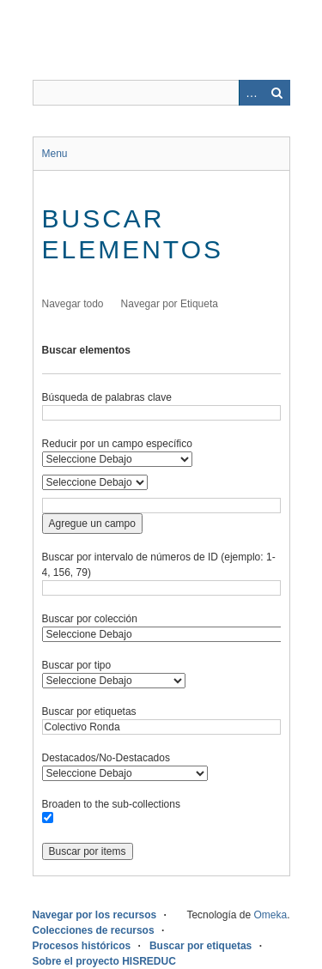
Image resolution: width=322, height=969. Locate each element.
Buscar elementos (86, 350)
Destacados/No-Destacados (106, 758)
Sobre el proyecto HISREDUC (104, 961)
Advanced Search (251, 93)
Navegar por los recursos (95, 915)
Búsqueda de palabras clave (107, 397)
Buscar (277, 93)
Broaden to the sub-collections (111, 804)
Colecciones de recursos (94, 930)
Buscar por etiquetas (89, 712)
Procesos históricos (82, 946)
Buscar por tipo (77, 665)
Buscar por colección (89, 619)
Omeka (270, 915)
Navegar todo (73, 304)
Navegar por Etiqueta (169, 304)
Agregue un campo (92, 524)
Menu (55, 154)
